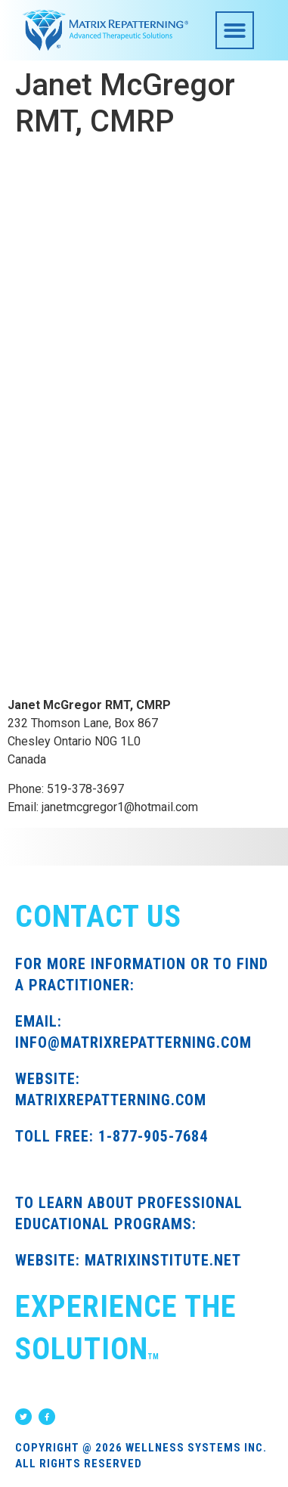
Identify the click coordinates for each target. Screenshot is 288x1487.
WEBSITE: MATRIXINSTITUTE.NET (128, 1260)
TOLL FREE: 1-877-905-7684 (111, 1136)
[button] (234, 30)
